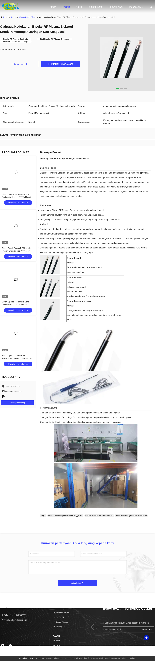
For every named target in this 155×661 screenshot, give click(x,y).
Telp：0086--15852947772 (14, 615)
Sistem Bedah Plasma (28, 17)
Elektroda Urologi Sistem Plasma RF (131, 515)
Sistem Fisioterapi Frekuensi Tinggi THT (65, 515)
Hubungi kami (116, 7)
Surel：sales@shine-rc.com (14, 620)
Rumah (52, 7)
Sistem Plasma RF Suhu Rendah (99, 515)
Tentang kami (95, 7)
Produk (66, 7)
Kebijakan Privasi (26, 658)
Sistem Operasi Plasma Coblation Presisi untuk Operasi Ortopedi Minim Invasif (17, 358)
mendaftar (147, 629)
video (79, 7)
